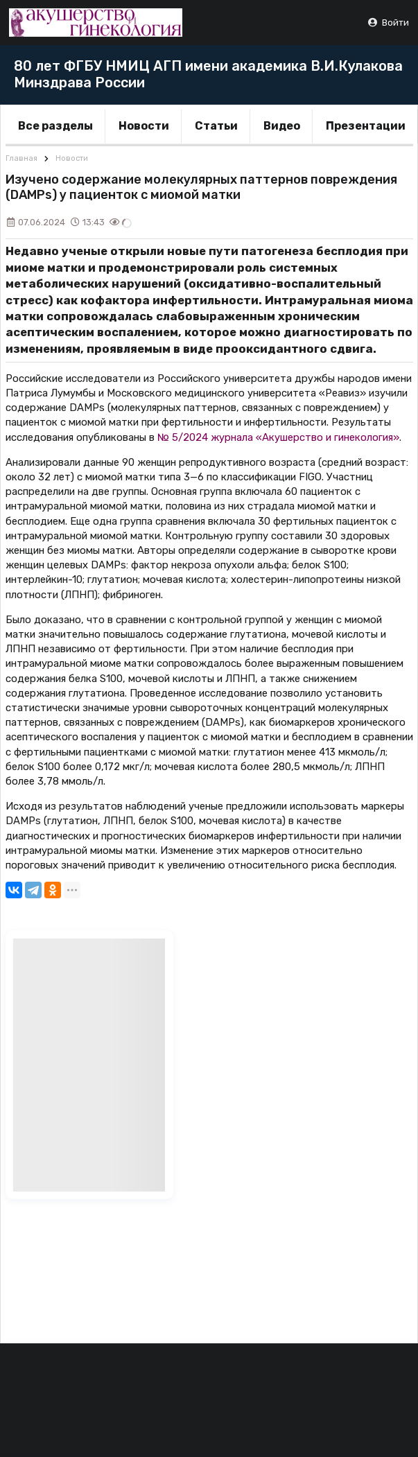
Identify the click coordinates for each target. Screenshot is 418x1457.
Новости (144, 125)
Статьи (216, 125)
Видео (281, 125)
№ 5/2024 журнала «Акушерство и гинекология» (278, 437)
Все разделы (55, 125)
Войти (387, 22)
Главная (21, 158)
